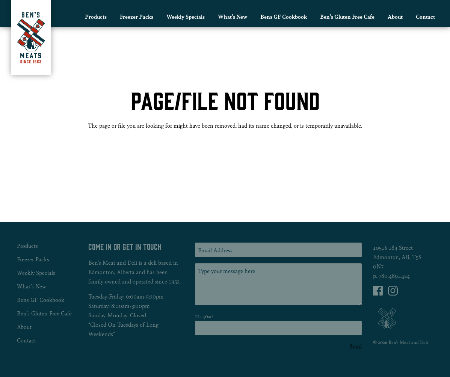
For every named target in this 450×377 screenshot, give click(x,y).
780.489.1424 (394, 275)
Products (96, 16)
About (395, 16)
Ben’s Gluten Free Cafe (347, 16)
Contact (425, 16)
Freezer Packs (136, 16)
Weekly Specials (185, 16)
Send (356, 346)
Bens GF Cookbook (283, 16)
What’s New (232, 16)
